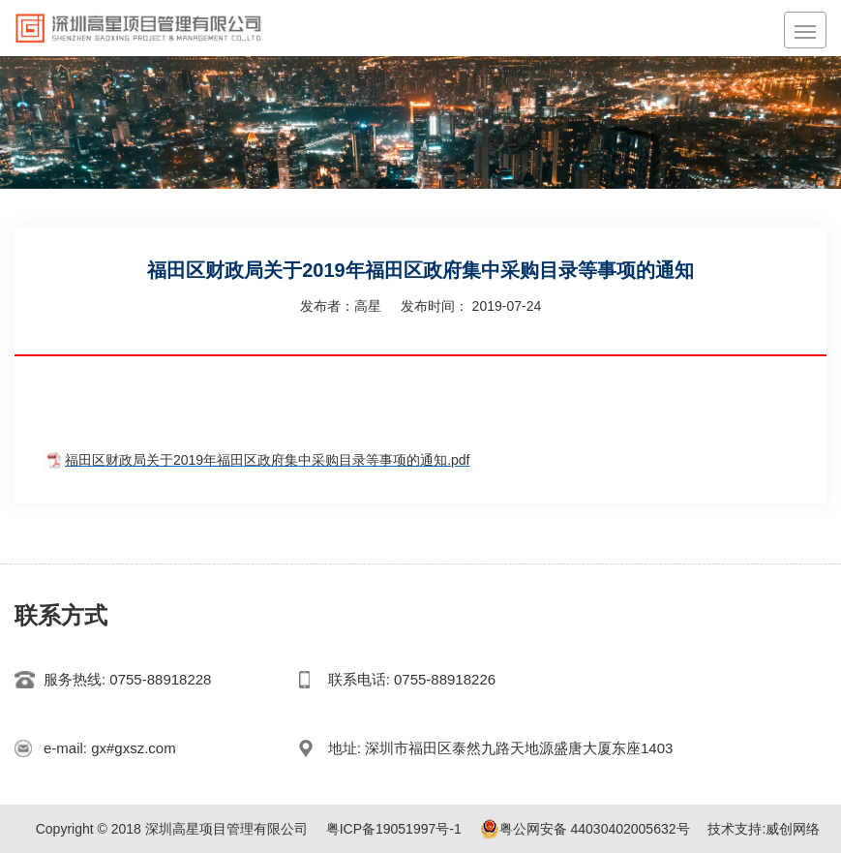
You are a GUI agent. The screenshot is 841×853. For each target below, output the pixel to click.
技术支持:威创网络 (763, 829)
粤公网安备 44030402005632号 (585, 828)
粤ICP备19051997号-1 (394, 829)
